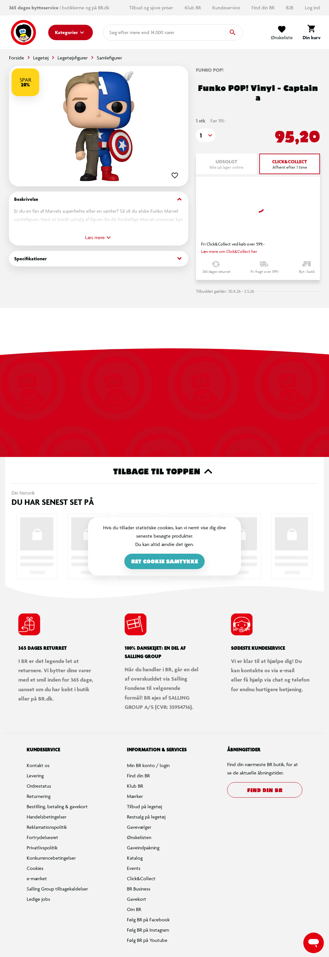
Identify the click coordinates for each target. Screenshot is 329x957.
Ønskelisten (139, 837)
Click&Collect (141, 878)
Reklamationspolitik (47, 827)
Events (133, 868)
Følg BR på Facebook (148, 920)
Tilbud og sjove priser (151, 7)
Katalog (135, 858)
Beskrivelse (98, 199)
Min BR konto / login (148, 765)
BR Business (138, 889)
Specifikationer (98, 259)
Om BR (134, 909)
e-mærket (37, 878)
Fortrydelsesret (42, 837)
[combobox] (119, 32)
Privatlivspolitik (42, 848)
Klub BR (193, 7)
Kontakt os (38, 765)
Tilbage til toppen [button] (164, 471)
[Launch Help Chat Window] (313, 943)
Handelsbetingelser (47, 817)
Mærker (135, 796)
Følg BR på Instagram (148, 930)
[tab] (289, 164)
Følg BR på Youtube (147, 940)
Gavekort (136, 899)
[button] (205, 135)
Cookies (35, 868)
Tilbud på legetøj (144, 806)
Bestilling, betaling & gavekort (57, 806)
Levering (35, 776)
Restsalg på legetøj (146, 817)
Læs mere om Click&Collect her (229, 251)
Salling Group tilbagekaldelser (57, 889)
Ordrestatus (39, 786)
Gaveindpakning (143, 848)
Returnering (38, 796)
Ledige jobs (38, 899)
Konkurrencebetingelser (51, 858)
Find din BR (264, 7)
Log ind (312, 7)
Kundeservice (226, 7)
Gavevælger (139, 827)
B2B (290, 7)
